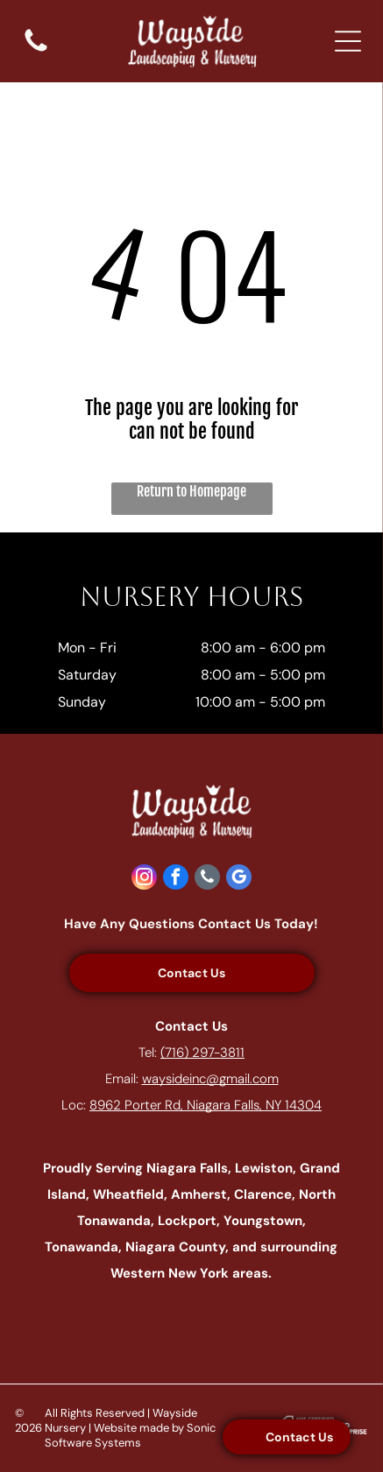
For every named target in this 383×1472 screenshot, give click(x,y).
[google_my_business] (239, 879)
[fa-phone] (36, 50)
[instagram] (144, 879)
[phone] (207, 879)
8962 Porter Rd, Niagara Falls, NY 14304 (205, 1105)
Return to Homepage (191, 491)
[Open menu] (348, 41)
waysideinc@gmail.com (210, 1079)
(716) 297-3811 (202, 1052)
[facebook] (175, 879)
